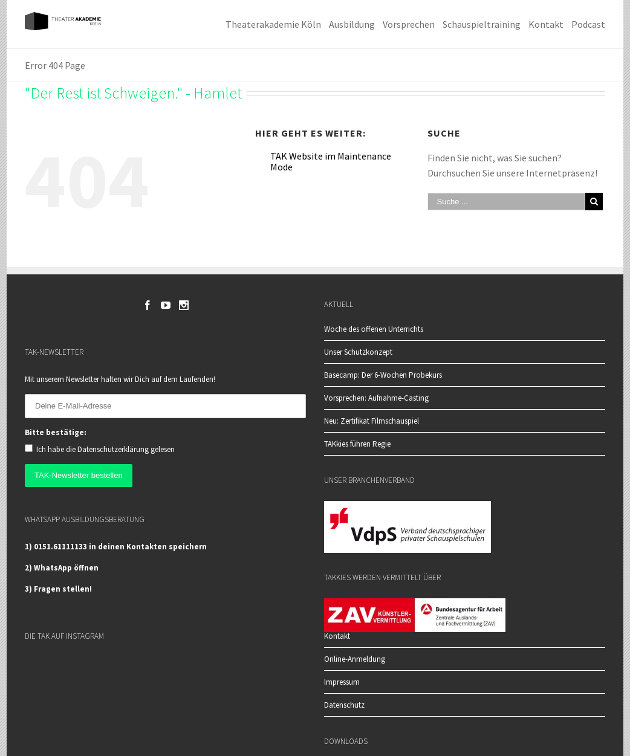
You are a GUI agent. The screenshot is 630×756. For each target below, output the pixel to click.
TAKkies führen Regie (357, 443)
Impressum (342, 682)
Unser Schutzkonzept (358, 351)
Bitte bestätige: (55, 432)
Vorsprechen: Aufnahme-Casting (376, 397)
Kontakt (337, 636)
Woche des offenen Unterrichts (373, 329)
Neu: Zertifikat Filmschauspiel (371, 420)
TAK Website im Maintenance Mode (330, 161)
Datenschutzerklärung (113, 449)
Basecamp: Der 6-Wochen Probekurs (383, 374)
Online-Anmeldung (354, 659)
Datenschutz (344, 705)
